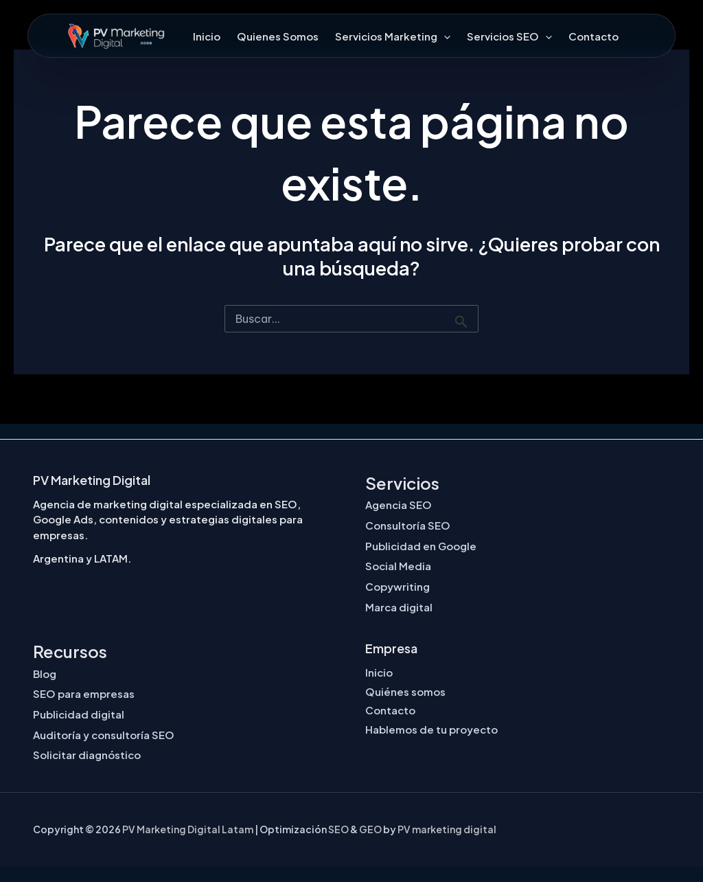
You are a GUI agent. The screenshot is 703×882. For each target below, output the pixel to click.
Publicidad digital (78, 714)
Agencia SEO (398, 504)
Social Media (398, 565)
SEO (338, 829)
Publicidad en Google (420, 545)
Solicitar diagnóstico (87, 754)
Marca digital (399, 606)
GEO (370, 829)
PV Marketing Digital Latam (187, 829)
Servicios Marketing (392, 36)
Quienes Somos (278, 36)
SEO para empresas (84, 693)
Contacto (593, 36)
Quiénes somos (405, 691)
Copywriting (397, 586)
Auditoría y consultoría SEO (103, 734)
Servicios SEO (509, 36)
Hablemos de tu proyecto (431, 729)
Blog (44, 673)
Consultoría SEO (407, 525)
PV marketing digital (446, 829)
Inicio (206, 36)
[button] (443, 36)
